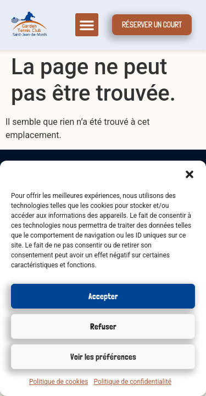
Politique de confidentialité (132, 382)
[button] (189, 174)
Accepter (103, 296)
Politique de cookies (58, 382)
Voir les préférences (103, 357)
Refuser (103, 327)
